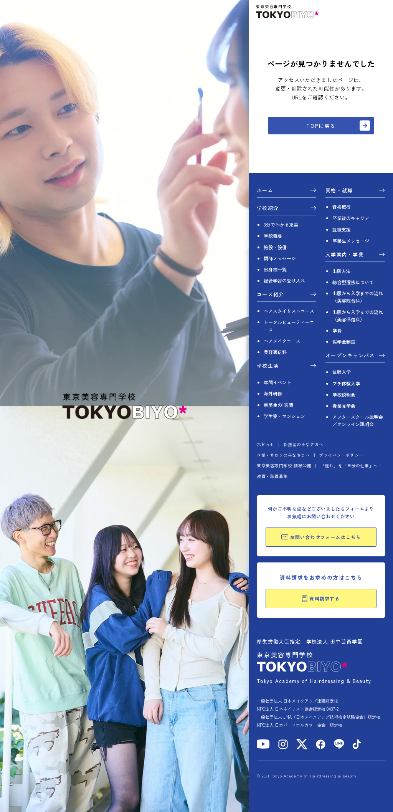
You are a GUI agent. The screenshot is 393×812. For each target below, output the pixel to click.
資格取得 (341, 206)
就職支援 (341, 229)
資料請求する (321, 598)
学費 (337, 330)
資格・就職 (339, 191)
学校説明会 (343, 394)
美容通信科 (275, 352)
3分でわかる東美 (281, 224)
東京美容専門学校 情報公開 (284, 465)
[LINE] (339, 744)
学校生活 (268, 366)
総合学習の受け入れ (284, 280)
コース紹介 (270, 295)
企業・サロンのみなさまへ (283, 455)
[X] (301, 744)
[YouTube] (263, 744)
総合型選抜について (353, 282)
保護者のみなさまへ (304, 444)
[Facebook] (320, 744)
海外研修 (273, 393)
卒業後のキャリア (350, 218)
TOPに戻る (321, 125)
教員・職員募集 (272, 476)
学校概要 (273, 235)
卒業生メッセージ (350, 240)
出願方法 (341, 271)
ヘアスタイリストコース (289, 311)
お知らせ (265, 444)
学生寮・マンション (284, 416)
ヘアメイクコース (282, 340)
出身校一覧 (275, 269)
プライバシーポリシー (341, 455)
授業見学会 (343, 405)
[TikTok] (357, 744)
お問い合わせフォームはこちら (321, 537)
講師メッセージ (280, 258)
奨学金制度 (343, 341)
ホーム (265, 191)
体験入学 (341, 372)
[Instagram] (283, 744)
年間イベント (277, 382)
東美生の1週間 (278, 405)
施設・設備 (275, 247)
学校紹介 (268, 208)
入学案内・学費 (344, 255)
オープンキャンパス (350, 356)
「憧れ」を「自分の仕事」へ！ (351, 465)
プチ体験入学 (346, 383)
